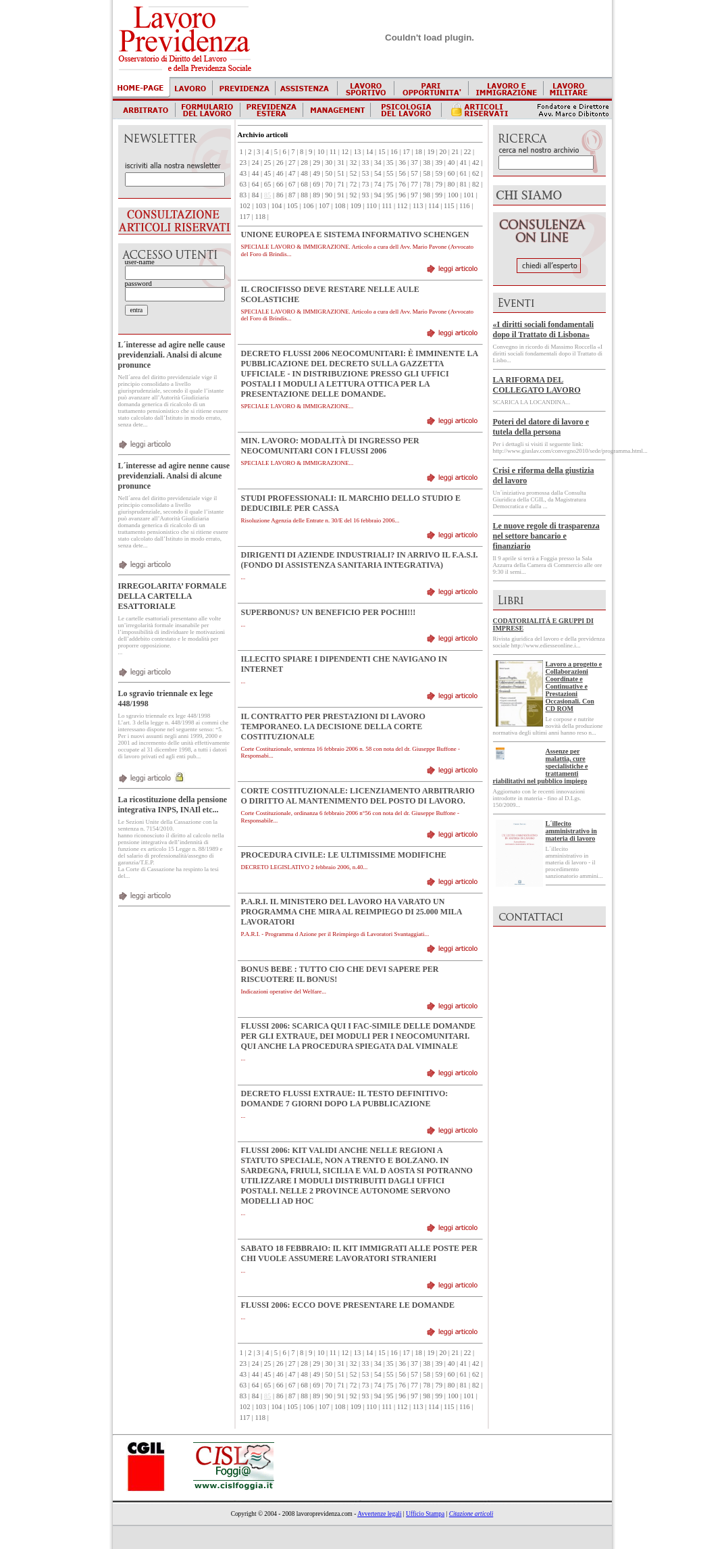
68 (304, 184)
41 (463, 162)
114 (433, 206)
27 (292, 162)
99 (439, 195)
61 (463, 173)
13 (357, 151)
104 (276, 206)
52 (353, 173)
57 (414, 173)
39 (439, 162)
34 (378, 162)
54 (378, 173)
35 (390, 162)
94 (378, 195)
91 (341, 195)
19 (430, 151)
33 (365, 162)
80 (451, 184)
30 (328, 162)
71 (341, 184)
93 (365, 195)
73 (365, 184)
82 (476, 184)
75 (390, 184)
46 (280, 173)
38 (426, 162)
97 (414, 195)
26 (280, 162)
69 (316, 184)
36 (402, 162)
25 (268, 162)
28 (304, 162)
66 (280, 184)
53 (365, 173)
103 (260, 206)
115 (449, 206)
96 (402, 195)
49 (316, 173)
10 (321, 151)
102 (245, 206)
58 (426, 173)
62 (476, 173)
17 (406, 151)
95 (390, 195)
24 (255, 162)
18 (418, 151)
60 (451, 173)
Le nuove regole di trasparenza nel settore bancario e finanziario (546, 536)
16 (394, 151)
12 (345, 151)
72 (353, 184)
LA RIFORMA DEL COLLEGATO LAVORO (537, 385)
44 (255, 173)
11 (333, 151)
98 (426, 195)
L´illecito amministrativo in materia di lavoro (571, 831)
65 (268, 184)
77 (414, 184)
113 (418, 206)
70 (328, 184)
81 (463, 184)
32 (353, 162)
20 (443, 151)
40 (451, 162)
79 (439, 184)
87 (292, 195)
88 (304, 195)
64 (255, 184)
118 (260, 216)
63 (243, 184)
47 (292, 173)
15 (382, 151)
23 (243, 162)
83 (243, 195)
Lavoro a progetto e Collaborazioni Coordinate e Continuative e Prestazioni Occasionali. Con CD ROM (574, 686)
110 (371, 206)
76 (402, 184)
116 (464, 206)
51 (341, 173)
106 (308, 206)
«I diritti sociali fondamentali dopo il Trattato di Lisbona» (543, 329)
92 (353, 195)
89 (316, 195)
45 (268, 173)
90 (328, 195)
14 (369, 151)
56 (402, 173)
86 (280, 195)
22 (467, 151)
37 (414, 162)
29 (316, 162)
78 (426, 184)
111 (387, 206)
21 (455, 151)
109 (356, 206)
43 (243, 173)
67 (292, 184)
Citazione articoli (471, 1513)
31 (341, 162)
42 (476, 162)
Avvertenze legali (379, 1513)
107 (324, 206)
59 (439, 173)
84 (255, 195)
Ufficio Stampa (425, 1513)
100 (453, 195)
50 (328, 173)
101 (468, 195)
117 (245, 216)
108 (339, 206)
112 (402, 206)
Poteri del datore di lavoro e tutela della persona (541, 427)
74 (378, 184)
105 (292, 206)
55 (390, 173)
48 (304, 173)
